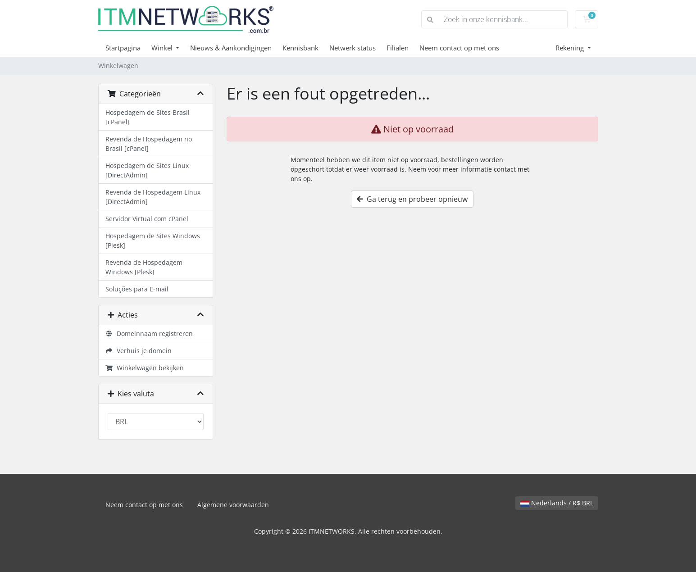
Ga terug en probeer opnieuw (412, 199)
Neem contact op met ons (459, 47)
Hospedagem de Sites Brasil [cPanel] (147, 117)
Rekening (570, 47)
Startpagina (123, 47)
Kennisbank (300, 47)
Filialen (398, 47)
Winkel (162, 47)
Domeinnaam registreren (149, 333)
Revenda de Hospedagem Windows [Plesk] (143, 267)
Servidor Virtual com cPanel (146, 218)
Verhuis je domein (138, 350)
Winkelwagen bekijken (144, 367)
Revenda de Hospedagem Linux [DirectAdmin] (152, 197)
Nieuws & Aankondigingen (231, 47)
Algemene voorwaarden (233, 504)
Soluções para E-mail (136, 289)
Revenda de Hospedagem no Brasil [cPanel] (148, 144)
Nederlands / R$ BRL (556, 503)
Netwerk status (352, 47)
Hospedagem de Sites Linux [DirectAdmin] (147, 170)
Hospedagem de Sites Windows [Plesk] (152, 241)
